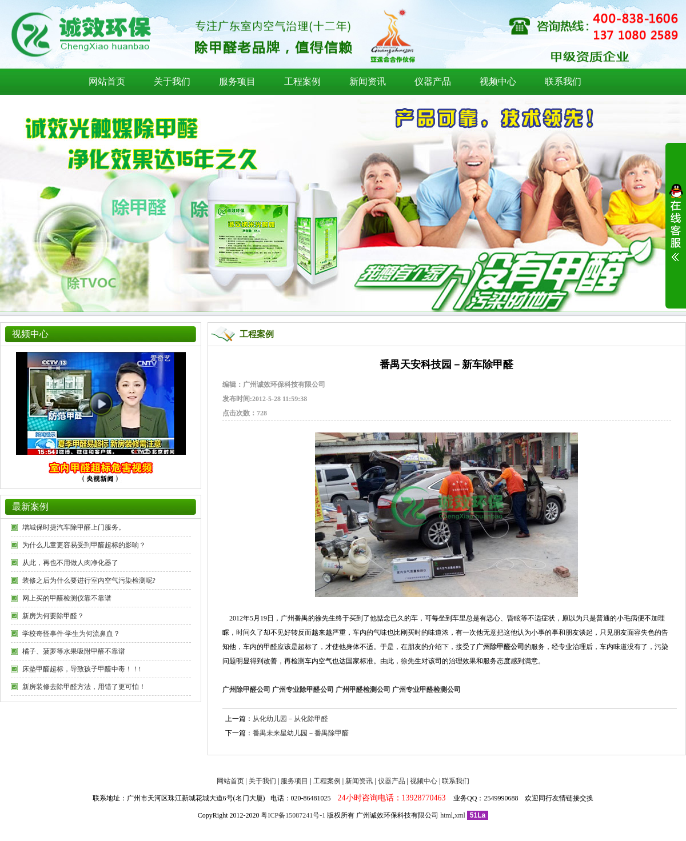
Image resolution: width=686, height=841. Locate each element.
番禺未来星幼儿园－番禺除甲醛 (301, 733)
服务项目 (237, 81)
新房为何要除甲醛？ (53, 616)
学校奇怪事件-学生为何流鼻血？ (71, 634)
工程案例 (302, 81)
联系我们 (563, 81)
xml (459, 815)
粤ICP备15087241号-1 (293, 815)
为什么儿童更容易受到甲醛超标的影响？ (84, 545)
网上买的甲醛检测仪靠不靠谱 (66, 598)
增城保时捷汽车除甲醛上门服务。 (73, 527)
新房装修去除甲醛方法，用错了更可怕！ (84, 687)
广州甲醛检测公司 (363, 690)
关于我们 (172, 81)
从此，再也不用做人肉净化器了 (70, 563)
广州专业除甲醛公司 (303, 690)
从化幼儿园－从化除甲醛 (290, 719)
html (446, 815)
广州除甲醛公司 (246, 690)
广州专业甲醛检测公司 (426, 690)
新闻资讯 (367, 81)
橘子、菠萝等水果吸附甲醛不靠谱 (73, 651)
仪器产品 (432, 81)
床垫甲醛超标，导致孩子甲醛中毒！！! (81, 669)
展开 (675, 229)
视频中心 (498, 81)
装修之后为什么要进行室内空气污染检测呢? (88, 580)
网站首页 (107, 81)
